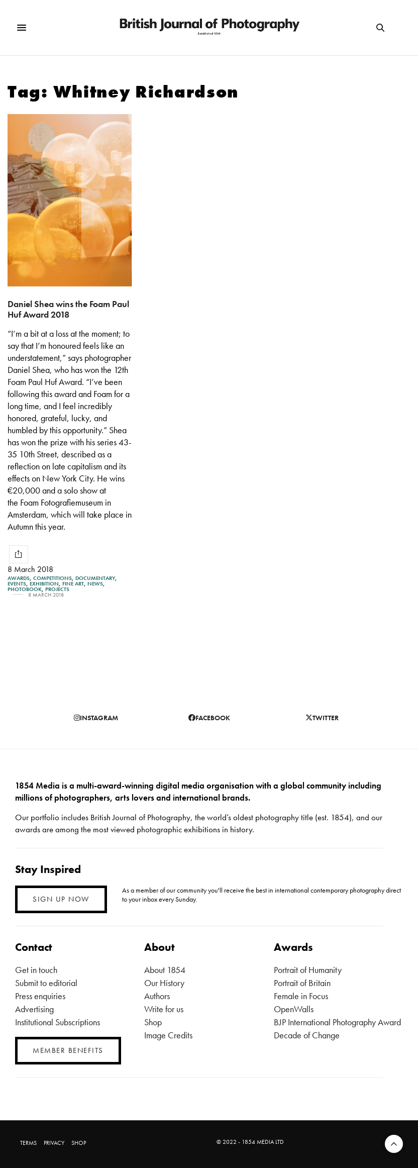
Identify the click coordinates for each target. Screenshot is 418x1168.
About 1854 (164, 970)
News (95, 584)
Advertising (34, 1009)
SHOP (78, 1143)
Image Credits (168, 1035)
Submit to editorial (46, 983)
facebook (209, 717)
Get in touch (36, 970)
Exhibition (44, 584)
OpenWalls (294, 1009)
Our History (164, 983)
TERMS (28, 1143)
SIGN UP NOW (61, 899)
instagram (96, 717)
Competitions (52, 578)
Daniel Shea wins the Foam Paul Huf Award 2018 (68, 309)
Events (17, 584)
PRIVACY (54, 1143)
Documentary (95, 578)
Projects (57, 589)
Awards (19, 578)
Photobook (25, 589)
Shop (153, 1022)
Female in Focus (301, 996)
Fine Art (73, 584)
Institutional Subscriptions (57, 1022)
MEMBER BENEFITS (68, 1050)
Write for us (163, 1009)
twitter (322, 717)
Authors (157, 996)
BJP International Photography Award (337, 1022)
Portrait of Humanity (308, 970)
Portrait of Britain (302, 983)
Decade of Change (307, 1035)
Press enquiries (40, 996)
